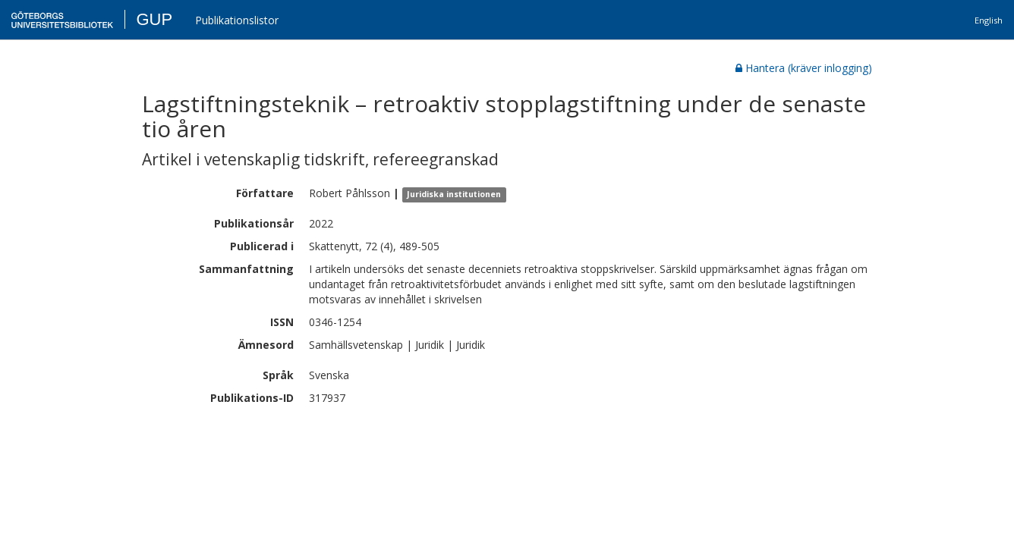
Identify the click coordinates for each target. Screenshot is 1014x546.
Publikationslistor (237, 20)
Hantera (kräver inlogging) (803, 68)
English (989, 20)
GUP (154, 19)
